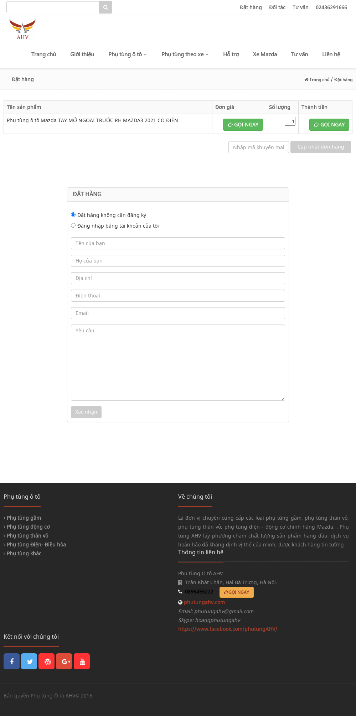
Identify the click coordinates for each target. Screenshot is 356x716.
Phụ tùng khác (22, 553)
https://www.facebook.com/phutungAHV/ (227, 629)
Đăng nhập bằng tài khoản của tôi (118, 225)
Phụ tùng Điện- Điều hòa (35, 544)
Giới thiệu (82, 54)
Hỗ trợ (231, 54)
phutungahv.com (203, 602)
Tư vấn (301, 7)
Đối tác (277, 7)
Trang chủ (43, 54)
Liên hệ (331, 54)
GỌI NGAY (243, 124)
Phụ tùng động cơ (27, 526)
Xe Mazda (265, 54)
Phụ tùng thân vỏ (26, 535)
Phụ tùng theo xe (185, 54)
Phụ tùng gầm (22, 517)
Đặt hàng (251, 7)
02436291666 (331, 7)
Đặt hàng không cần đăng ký (111, 215)
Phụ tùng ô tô (127, 54)
